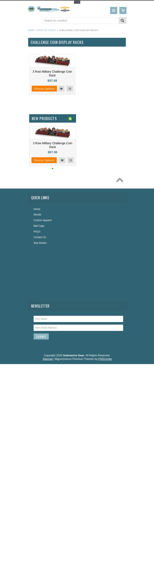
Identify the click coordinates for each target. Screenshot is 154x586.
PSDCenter (105, 359)
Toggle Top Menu (77, 2)
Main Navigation (31, 21)
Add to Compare (70, 89)
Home (31, 30)
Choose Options (44, 88)
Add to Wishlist (61, 89)
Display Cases (47, 30)
